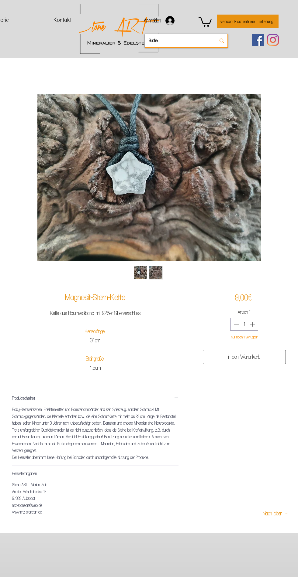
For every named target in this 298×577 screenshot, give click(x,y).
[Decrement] (235, 324)
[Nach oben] (275, 513)
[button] (205, 21)
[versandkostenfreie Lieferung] (248, 21)
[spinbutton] (244, 324)
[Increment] (253, 324)
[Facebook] (258, 40)
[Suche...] (178, 40)
